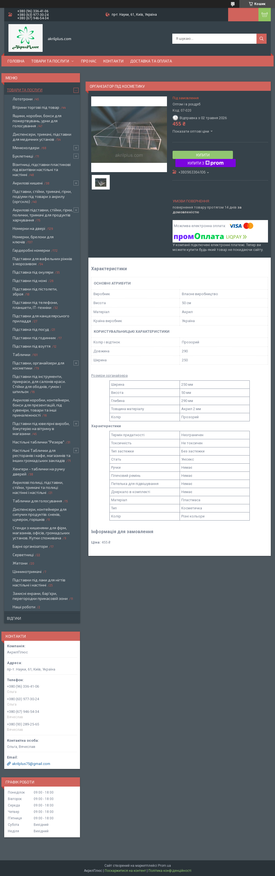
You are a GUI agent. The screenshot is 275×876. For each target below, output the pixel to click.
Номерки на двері (29, 228)
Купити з (206, 163)
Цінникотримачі (27, 571)
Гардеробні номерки (31, 250)
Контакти (113, 61)
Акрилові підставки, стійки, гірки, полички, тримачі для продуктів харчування (43, 214)
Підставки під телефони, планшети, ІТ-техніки (35, 305)
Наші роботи (24, 606)
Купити (203, 155)
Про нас (89, 61)
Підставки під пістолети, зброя (35, 291)
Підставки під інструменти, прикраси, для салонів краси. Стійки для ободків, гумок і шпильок (39, 384)
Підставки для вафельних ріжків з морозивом (42, 261)
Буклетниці (23, 156)
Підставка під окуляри (33, 272)
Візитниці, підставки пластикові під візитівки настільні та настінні (42, 169)
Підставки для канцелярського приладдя (41, 318)
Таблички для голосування (37, 500)
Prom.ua (164, 866)
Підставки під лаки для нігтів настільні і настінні (39, 582)
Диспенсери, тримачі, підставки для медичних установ (42, 137)
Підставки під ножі (30, 280)
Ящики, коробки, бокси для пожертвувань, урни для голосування (37, 120)
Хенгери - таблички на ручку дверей (39, 471)
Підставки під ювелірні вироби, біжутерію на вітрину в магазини (41, 428)
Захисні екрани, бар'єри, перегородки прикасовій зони (40, 596)
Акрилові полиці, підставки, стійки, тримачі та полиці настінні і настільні (38, 487)
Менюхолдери (26, 147)
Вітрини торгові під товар (36, 107)
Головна (16, 61)
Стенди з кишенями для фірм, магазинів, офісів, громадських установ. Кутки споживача (41, 532)
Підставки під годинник (34, 337)
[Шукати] (261, 39)
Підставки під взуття (32, 346)
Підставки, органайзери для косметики (38, 365)
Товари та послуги (50, 61)
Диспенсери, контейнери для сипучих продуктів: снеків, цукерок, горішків (40, 514)
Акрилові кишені (28, 183)
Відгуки (14, 618)
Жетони (20, 563)
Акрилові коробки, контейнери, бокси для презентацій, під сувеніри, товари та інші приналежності (41, 407)
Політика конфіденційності (169, 871)
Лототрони (23, 98)
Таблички (21, 354)
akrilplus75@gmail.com (31, 764)
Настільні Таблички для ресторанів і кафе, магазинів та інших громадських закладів (41, 455)
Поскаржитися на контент (125, 871)
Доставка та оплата (151, 61)
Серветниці (23, 554)
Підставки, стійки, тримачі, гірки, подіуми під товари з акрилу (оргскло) (42, 196)
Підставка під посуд (31, 329)
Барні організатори (30, 546)
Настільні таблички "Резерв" (38, 442)
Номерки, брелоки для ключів (33, 239)
